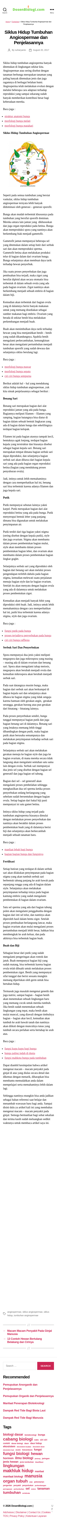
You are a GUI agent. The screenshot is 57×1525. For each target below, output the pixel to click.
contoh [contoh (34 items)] (6, 1443)
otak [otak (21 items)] (31, 1482)
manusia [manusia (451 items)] (33, 1475)
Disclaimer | (22, 1512)
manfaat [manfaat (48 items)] (39, 1471)
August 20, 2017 (41, 50)
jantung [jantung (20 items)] (37, 1458)
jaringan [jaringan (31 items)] (46, 1458)
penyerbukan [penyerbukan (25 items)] (27, 1485)
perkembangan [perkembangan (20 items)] (40, 1485)
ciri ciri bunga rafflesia (17, 640)
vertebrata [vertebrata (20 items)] (26, 1493)
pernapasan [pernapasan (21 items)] (7, 1489)
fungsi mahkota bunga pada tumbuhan (25, 1057)
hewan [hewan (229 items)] (37, 1453)
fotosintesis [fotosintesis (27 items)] (27, 1450)
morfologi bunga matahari (19, 125)
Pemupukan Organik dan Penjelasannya (28, 1396)
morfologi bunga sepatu (18, 371)
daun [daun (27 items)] (26, 1443)
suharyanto (20, 50)
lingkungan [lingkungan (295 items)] (13, 1465)
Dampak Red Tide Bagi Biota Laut (24, 1410)
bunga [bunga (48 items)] (41, 1434)
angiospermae (14, 1312)
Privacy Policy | (18, 1516)
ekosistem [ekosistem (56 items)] (9, 1446)
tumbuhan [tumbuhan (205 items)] (12, 1492)
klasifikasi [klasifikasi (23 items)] (39, 1462)
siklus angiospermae (32, 1312)
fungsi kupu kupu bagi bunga (20, 1048)
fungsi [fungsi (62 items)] (38, 1449)
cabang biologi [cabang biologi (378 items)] (18, 1439)
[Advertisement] (28, 1217)
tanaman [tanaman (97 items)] (43, 1488)
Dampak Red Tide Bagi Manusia (23, 1417)
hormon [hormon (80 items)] (8, 1458)
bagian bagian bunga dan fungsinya (24, 854)
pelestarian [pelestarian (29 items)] (39, 1482)
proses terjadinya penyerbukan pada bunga (28, 635)
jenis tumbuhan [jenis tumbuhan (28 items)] (27, 1462)
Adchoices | (9, 1512)
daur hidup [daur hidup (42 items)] (36, 1443)
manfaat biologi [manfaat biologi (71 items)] (13, 1476)
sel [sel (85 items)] (27, 1488)
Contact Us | (35, 1512)
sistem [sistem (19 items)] (33, 1489)
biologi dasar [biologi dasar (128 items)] (13, 1434)
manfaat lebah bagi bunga (19, 849)
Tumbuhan (15, 22)
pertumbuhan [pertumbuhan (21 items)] (19, 1489)
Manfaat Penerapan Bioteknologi (23, 1403)
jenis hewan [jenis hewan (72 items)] (10, 1461)
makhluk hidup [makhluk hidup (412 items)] (18, 1470)
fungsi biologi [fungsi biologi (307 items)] (16, 1453)
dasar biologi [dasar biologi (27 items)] (17, 1443)
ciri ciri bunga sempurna (18, 376)
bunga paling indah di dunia (20, 1053)
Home (8, 22)
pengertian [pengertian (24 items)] (7, 1485)
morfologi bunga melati (17, 120)
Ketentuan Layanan (36, 1516)
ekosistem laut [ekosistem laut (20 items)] (8, 1450)
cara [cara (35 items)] (36, 1440)
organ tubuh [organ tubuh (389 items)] (15, 1481)
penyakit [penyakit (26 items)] (17, 1485)
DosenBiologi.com (21, 1506)
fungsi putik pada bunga (18, 630)
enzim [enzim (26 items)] (18, 1450)
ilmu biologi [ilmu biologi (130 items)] (24, 1458)
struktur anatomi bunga (17, 116)
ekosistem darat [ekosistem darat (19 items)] (38, 1447)
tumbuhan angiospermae (26, 1315)
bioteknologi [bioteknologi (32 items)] (30, 1435)
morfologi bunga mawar (18, 366)
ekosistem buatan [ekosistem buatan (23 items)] (24, 1447)
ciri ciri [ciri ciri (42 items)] (43, 1439)
